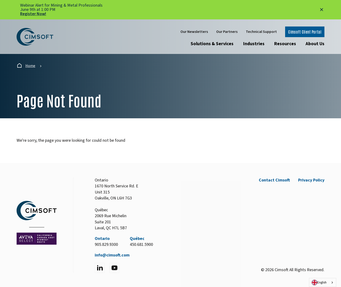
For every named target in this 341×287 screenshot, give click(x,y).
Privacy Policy (311, 180)
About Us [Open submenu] (314, 44)
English (319, 282)
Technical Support (261, 31)
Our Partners (227, 31)
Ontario (102, 239)
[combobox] (322, 282)
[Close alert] (321, 10)
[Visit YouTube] (114, 268)
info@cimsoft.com (112, 255)
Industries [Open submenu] (254, 44)
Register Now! (33, 14)
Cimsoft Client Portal (304, 31)
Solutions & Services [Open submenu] (212, 44)
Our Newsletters (194, 31)
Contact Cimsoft (274, 180)
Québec (137, 239)
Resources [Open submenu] (285, 44)
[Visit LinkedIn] (100, 268)
